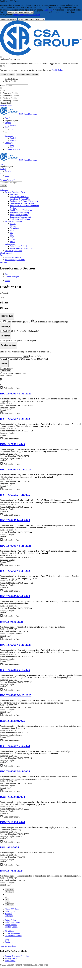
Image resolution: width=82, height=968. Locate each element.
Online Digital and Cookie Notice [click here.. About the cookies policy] (26, 15)
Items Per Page (6, 376)
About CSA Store (12, 909)
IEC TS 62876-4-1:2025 (15, 670)
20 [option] (1, 380)
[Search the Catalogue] (3, 185)
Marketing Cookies (10, 100)
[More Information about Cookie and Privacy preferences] (8, 19)
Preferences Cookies (11, 95)
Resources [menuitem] (4, 255)
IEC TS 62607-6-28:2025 (15, 418)
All (4, 90)
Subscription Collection (19, 246)
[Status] (4, 363)
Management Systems (19, 215)
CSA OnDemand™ (12, 149)
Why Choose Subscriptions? (21, 248)
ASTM (12, 226)
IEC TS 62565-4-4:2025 (15, 520)
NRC (12, 237)
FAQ (7, 940)
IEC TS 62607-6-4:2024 (15, 771)
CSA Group (14, 228)
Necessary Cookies (10, 93)
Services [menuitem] (3, 262)
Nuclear (13, 208)
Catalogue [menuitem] (4, 190)
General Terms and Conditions (17, 956)
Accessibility (10, 961)
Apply (26, 356)
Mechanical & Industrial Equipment (24, 206)
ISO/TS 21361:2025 (12, 444)
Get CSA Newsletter (8, 946)
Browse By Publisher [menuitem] (13, 221)
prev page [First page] (9, 889)
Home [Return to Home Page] (7, 274)
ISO (11, 235)
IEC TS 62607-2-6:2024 (15, 746)
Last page (9, 905)
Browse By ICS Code (13, 251)
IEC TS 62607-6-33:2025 (15, 393)
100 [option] (1, 385)
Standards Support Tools (15, 260)
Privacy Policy (11, 958)
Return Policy (10, 920)
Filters (4, 308)
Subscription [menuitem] (10, 244)
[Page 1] (10, 894)
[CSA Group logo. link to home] (41, 55)
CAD (12, 129)
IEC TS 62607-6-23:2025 (15, 545)
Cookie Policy (57, 70)
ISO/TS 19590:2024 (12, 822)
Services (8, 914)
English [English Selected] (13, 138)
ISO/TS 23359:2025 (12, 720)
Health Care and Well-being (21, 210)
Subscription (10, 911)
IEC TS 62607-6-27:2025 (15, 695)
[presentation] (0, 57)
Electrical (14, 194)
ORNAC (13, 239)
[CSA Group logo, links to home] (18, 114)
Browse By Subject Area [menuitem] (15, 192)
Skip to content (6, 105)
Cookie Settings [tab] (11, 79)
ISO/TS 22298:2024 (12, 796)
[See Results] (5, 370)
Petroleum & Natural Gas (20, 199)
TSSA (12, 242)
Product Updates (11, 927)
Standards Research (13, 257)
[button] (41, 387)
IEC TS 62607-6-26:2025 (15, 644)
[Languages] (5, 326)
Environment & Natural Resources (24, 201)
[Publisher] (5, 335)
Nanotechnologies (12, 276)
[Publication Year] (8, 345)
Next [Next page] (7, 902)
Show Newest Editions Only (13, 373)
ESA (12, 230)
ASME (12, 224)
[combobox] (11, 182)
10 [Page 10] (7, 899)
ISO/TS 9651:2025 (11, 621)
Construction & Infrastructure (22, 203)
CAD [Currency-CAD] (12, 145)
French (12, 125)
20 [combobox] (1, 378)
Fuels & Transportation (19, 197)
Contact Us (9, 942)
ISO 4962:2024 (9, 847)
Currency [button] (8, 143)
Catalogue (9, 916)
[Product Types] (7, 316)
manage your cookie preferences (20, 12)
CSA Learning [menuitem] (5, 253)
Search (2, 85)
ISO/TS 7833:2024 (11, 870)
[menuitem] (46, 194)
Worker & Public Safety (19, 212)
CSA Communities (12, 933)
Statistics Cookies (10, 98)
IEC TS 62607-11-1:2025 (15, 469)
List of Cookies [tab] (11, 81)
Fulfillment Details (12, 922)
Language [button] (9, 136)
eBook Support (11, 925)
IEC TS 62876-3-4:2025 (15, 596)
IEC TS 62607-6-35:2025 (15, 570)
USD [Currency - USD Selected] (7, 127)
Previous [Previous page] (9, 892)
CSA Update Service (13, 936)
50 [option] (1, 382)
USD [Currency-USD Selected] (12, 147)
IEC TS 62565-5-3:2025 (15, 494)
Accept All (48, 10)
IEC (11, 233)
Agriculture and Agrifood (20, 219)
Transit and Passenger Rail (20, 217)
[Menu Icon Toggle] (6, 132)
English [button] (8, 123)
